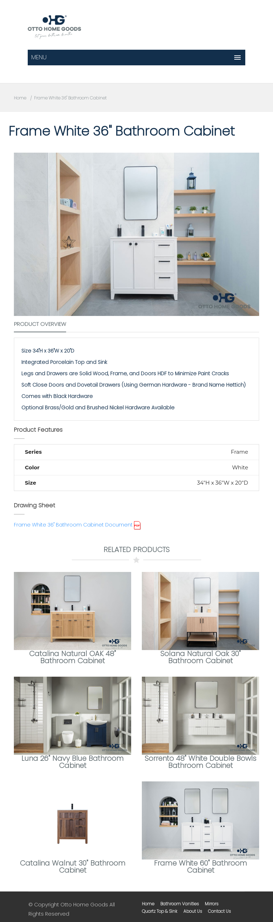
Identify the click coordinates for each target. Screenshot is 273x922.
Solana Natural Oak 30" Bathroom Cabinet (200, 657)
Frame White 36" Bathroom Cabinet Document (73, 524)
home (148, 904)
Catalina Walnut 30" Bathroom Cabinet (72, 866)
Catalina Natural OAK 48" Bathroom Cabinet (72, 657)
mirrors (211, 904)
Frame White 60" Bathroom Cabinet (200, 866)
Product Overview (40, 324)
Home (20, 98)
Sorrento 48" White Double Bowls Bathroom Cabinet (200, 761)
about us (192, 911)
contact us (219, 911)
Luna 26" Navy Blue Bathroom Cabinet (72, 761)
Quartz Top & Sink (159, 911)
